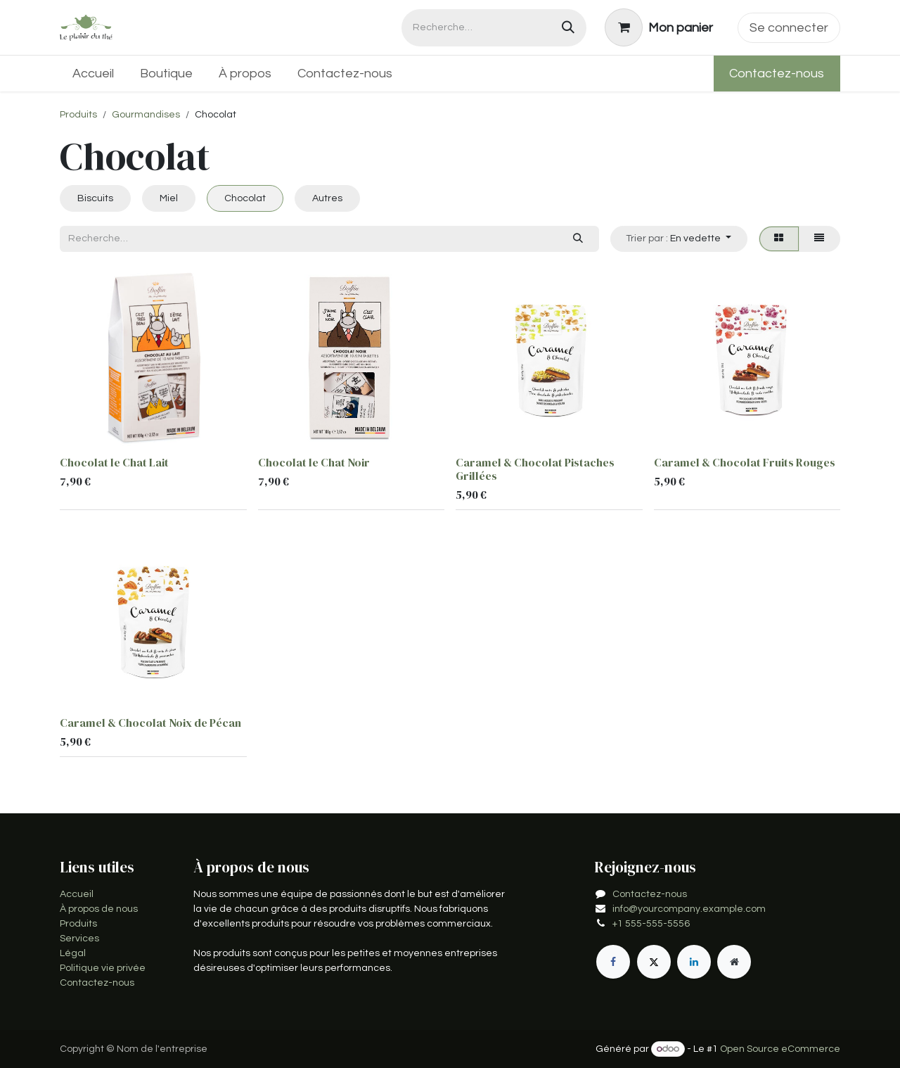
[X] (654, 962)
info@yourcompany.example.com (689, 909)
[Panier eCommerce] (659, 27)
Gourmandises (146, 115)
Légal (73, 953)
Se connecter (789, 27)
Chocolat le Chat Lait (114, 462)
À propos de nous (99, 909)
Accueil (77, 894)
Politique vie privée (103, 968)
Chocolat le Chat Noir (314, 462)
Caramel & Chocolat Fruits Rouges (744, 462)
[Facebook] (613, 962)
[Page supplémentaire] (734, 962)
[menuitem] (93, 73)
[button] (678, 239)
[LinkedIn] (694, 962)
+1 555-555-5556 (651, 924)
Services (79, 938)
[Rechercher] (568, 27)
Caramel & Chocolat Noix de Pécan (150, 723)
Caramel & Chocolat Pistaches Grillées (535, 468)
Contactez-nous (776, 73)
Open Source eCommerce (780, 1049)
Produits (78, 115)
